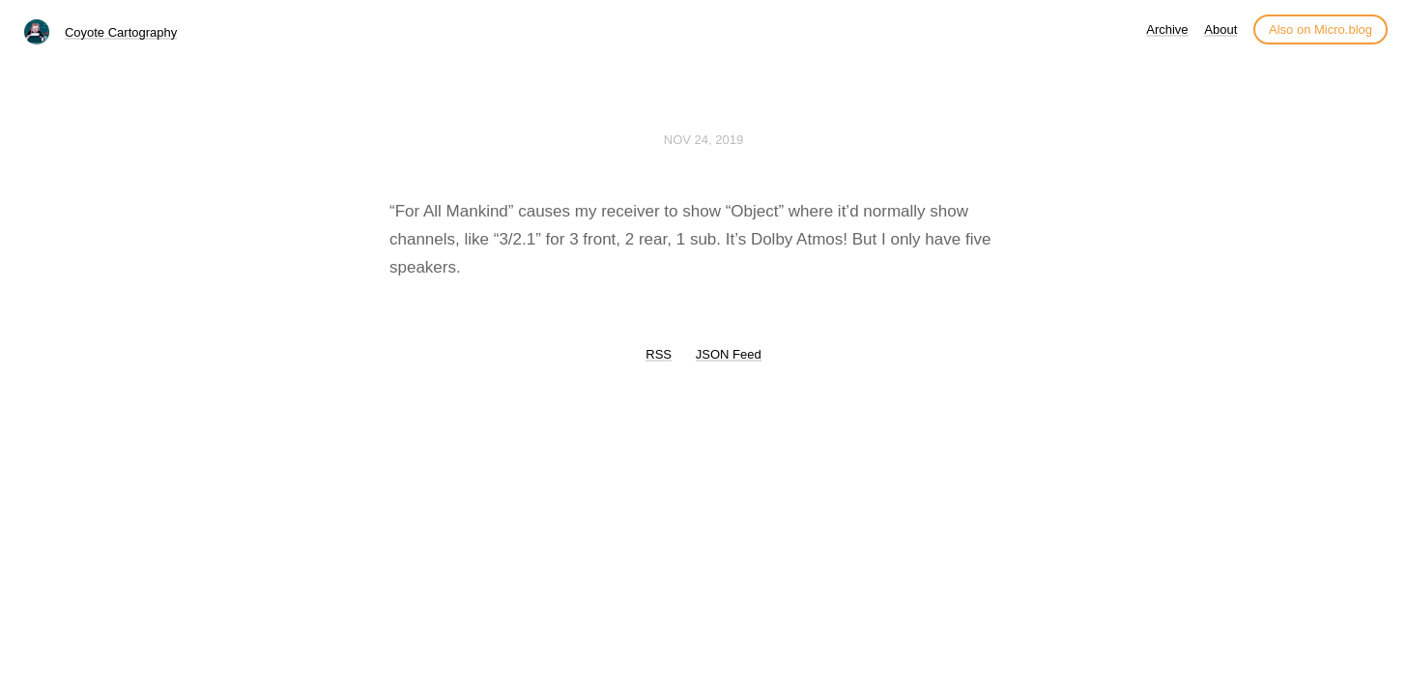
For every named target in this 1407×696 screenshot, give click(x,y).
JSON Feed (728, 354)
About (1220, 29)
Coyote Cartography (121, 32)
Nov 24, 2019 (703, 139)
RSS (659, 354)
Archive (1167, 29)
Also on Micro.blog (1320, 29)
